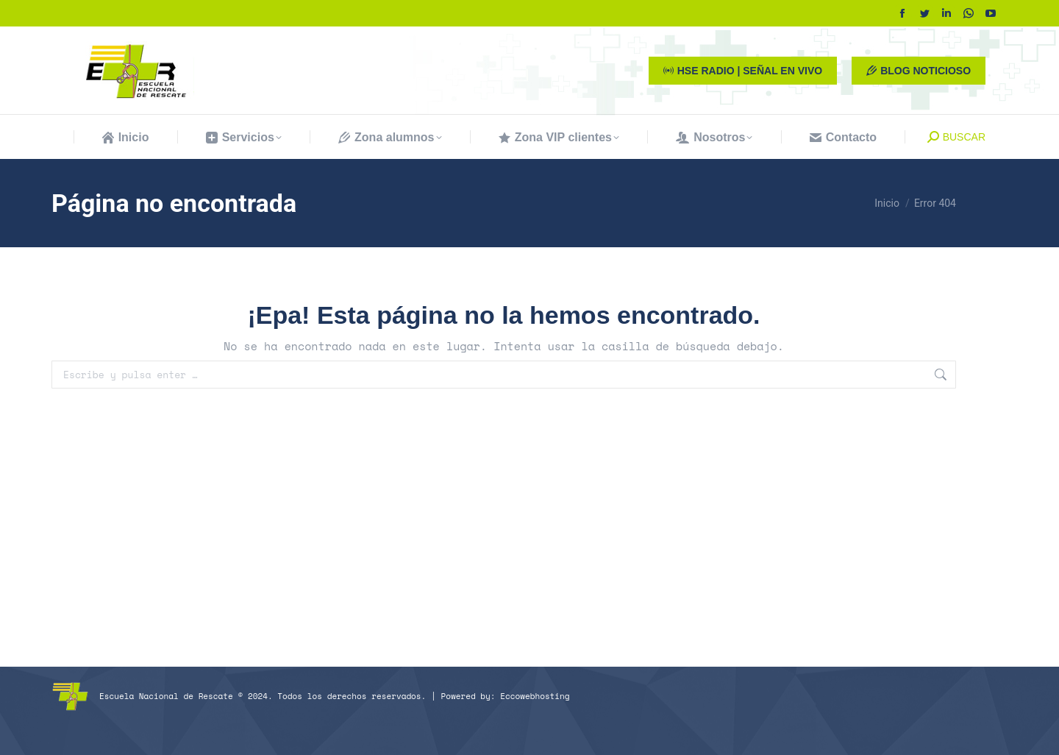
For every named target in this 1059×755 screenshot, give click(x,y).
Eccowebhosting (534, 696)
